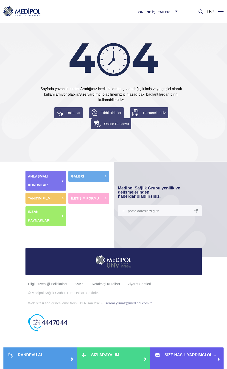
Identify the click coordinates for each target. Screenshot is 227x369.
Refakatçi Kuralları (106, 284)
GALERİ (77, 176)
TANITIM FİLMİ (40, 198)
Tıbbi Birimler (111, 113)
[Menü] (221, 11)
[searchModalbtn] (199, 10)
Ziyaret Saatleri (139, 284)
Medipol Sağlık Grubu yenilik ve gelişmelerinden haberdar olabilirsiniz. (149, 192)
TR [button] (209, 11)
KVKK (79, 284)
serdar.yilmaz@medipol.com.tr (128, 303)
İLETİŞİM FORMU (85, 198)
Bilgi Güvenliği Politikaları (47, 284)
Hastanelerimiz (154, 113)
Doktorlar (74, 113)
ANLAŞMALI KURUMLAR (38, 180)
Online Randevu (116, 124)
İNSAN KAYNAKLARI (39, 216)
